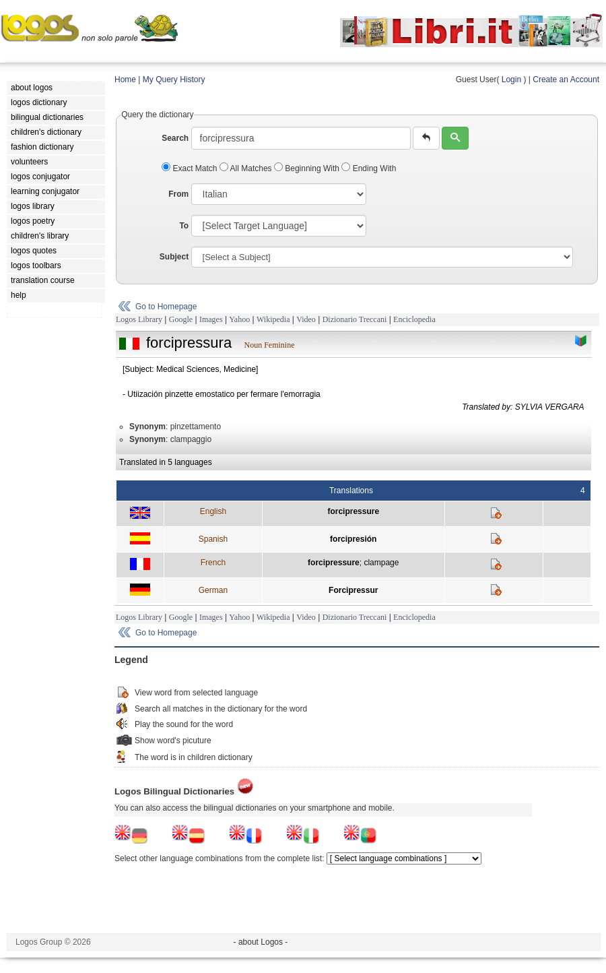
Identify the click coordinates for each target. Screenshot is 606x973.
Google (181, 319)
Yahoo (239, 319)
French (213, 562)
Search (175, 138)
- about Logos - (261, 942)
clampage (381, 562)
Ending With (368, 168)
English (213, 511)
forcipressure (353, 511)
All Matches (247, 168)
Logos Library (139, 319)
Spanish (213, 539)
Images (211, 319)
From (178, 194)
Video (306, 319)
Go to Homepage (166, 306)
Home (125, 79)
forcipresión (353, 539)
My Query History (174, 79)
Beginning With (307, 168)
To (184, 225)
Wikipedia (273, 319)
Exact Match (191, 168)
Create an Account (566, 79)
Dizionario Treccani (355, 319)
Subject (174, 256)
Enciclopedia (414, 319)
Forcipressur (353, 590)
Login (511, 79)
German (213, 590)
